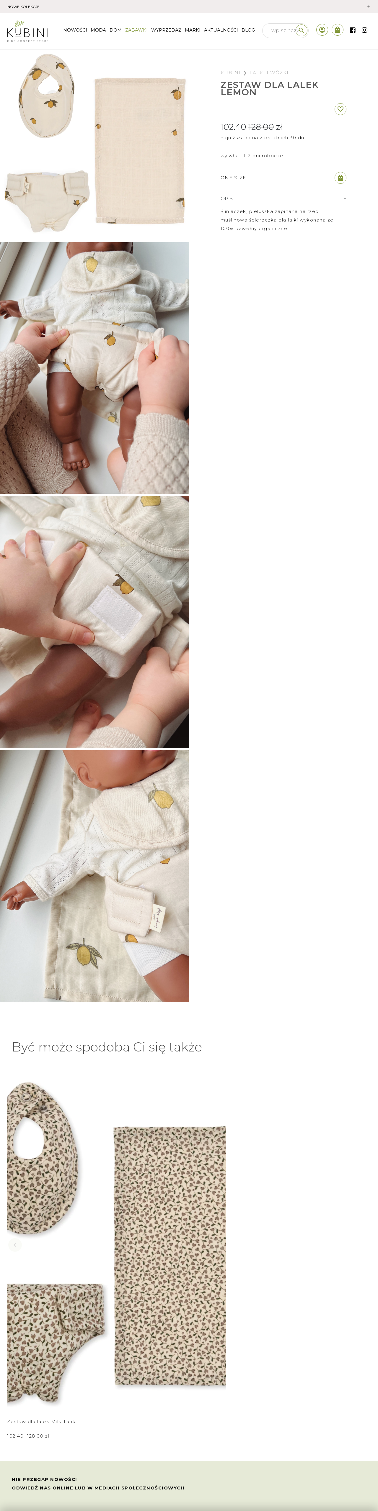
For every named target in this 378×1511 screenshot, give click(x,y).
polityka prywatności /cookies (52, 1469)
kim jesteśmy (122, 1391)
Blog (248, 30)
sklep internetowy (128, 1404)
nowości (75, 30)
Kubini (231, 73)
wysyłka (24, 1404)
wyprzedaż (166, 30)
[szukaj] (301, 30)
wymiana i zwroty (36, 1417)
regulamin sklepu (36, 1430)
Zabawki (136, 30)
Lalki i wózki (269, 73)
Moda (98, 30)
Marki (193, 30)
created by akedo (345, 1494)
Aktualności (221, 30)
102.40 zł (28, 1244)
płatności (26, 1391)
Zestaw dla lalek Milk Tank (41, 1230)
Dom (116, 30)
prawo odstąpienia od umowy (52, 1443)
